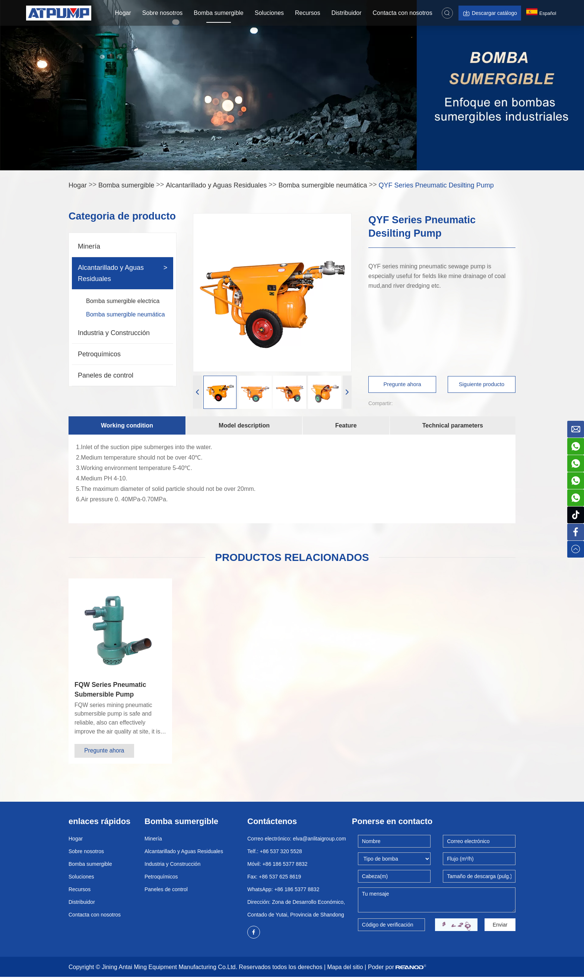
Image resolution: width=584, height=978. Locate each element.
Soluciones (268, 13)
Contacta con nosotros (402, 13)
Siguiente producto (481, 384)
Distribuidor (346, 13)
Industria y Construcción (114, 333)
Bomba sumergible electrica (122, 301)
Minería (89, 246)
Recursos (307, 13)
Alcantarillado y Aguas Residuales (216, 185)
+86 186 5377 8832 (296, 890)
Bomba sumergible (218, 13)
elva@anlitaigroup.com (319, 839)
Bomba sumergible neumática (322, 185)
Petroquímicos (99, 354)
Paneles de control (105, 375)
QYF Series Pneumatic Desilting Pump (436, 185)
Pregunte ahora (403, 384)
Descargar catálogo (489, 13)
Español (542, 14)
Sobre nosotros (162, 13)
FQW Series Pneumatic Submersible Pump (111, 689)
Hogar (123, 13)
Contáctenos (272, 822)
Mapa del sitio (345, 968)
